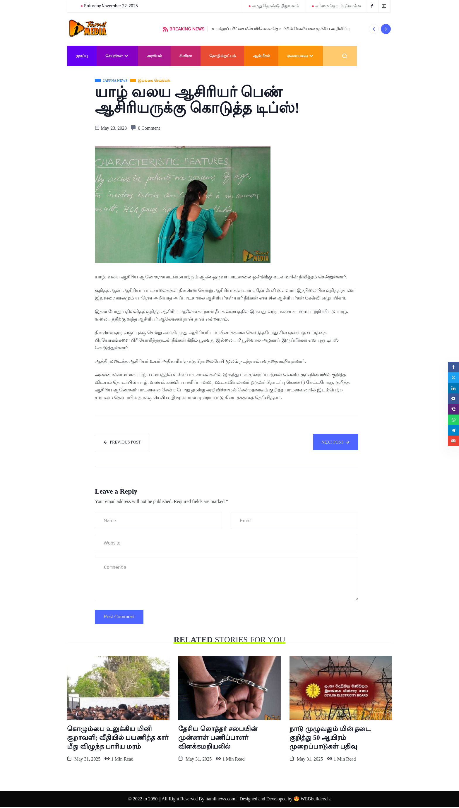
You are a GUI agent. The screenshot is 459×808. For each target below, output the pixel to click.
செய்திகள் (117, 56)
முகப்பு (82, 56)
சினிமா (185, 56)
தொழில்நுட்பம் (222, 56)
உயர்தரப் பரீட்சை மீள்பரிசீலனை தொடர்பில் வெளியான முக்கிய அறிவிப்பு (281, 28)
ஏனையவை (300, 56)
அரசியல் (154, 56)
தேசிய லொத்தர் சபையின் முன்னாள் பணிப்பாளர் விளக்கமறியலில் (217, 738)
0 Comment (149, 128)
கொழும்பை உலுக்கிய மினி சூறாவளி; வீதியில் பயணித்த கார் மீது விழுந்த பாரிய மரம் (117, 738)
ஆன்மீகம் (261, 56)
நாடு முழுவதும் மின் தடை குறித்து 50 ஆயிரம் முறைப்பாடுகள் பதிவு (330, 738)
